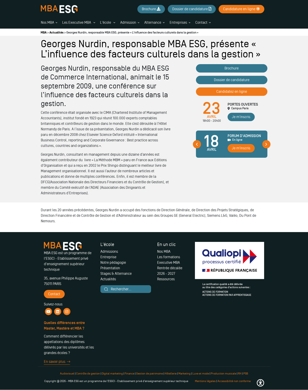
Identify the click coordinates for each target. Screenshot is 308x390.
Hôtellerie (171, 373)
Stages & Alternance (116, 274)
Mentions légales (205, 381)
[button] (260, 383)
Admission (128, 22)
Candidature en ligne (241, 9)
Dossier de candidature (231, 80)
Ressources (166, 279)
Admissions (109, 251)
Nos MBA (47, 22)
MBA (44, 32)
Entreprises (178, 22)
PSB (245, 373)
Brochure (232, 68)
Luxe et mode (200, 373)
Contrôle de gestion (88, 373)
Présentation (110, 268)
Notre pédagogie (113, 262)
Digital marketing (112, 373)
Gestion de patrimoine (149, 373)
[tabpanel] (231, 146)
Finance (129, 373)
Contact (201, 22)
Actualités (56, 32)
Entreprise (108, 257)
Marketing (184, 373)
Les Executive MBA (78, 22)
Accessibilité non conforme (234, 381)
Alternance (152, 22)
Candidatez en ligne (231, 91)
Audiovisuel (67, 373)
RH (240, 373)
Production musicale (223, 373)
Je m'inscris (241, 117)
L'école (107, 22)
